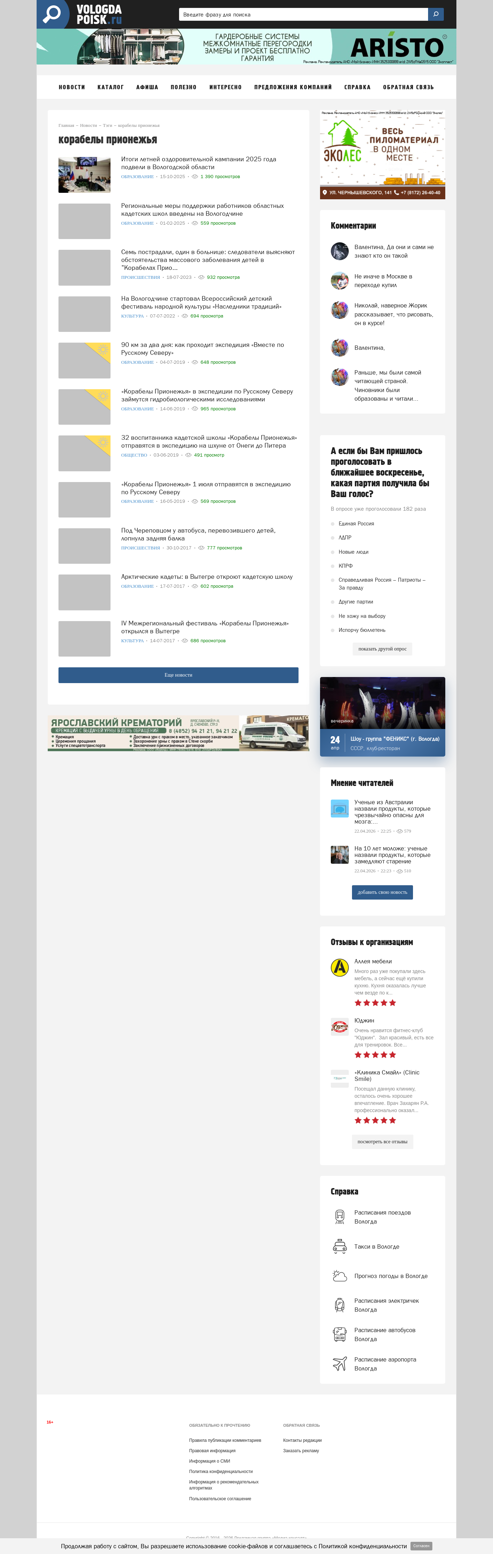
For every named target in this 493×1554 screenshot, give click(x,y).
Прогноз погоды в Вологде (391, 1275)
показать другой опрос (382, 649)
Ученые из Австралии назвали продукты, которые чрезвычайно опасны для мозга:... (393, 812)
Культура (133, 316)
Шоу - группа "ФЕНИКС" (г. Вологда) (395, 739)
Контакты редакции (302, 1440)
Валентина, (370, 347)
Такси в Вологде (377, 1246)
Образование (138, 176)
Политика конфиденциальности (221, 1471)
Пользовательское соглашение (220, 1498)
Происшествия (141, 277)
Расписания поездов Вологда (383, 1217)
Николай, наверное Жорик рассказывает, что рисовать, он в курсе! (394, 314)
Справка (344, 1192)
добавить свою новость (382, 892)
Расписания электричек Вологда (387, 1305)
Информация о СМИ (209, 1461)
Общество (135, 455)
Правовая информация (212, 1450)
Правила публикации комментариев (225, 1440)
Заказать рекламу (301, 1450)
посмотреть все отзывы (383, 1141)
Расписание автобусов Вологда (385, 1334)
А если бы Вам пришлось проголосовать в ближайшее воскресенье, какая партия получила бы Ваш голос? (380, 473)
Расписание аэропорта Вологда (385, 1364)
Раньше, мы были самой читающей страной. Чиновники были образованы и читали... (388, 385)
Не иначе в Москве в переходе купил (383, 281)
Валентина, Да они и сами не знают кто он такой (394, 251)
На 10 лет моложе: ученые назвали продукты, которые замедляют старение (393, 854)
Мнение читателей (362, 783)
